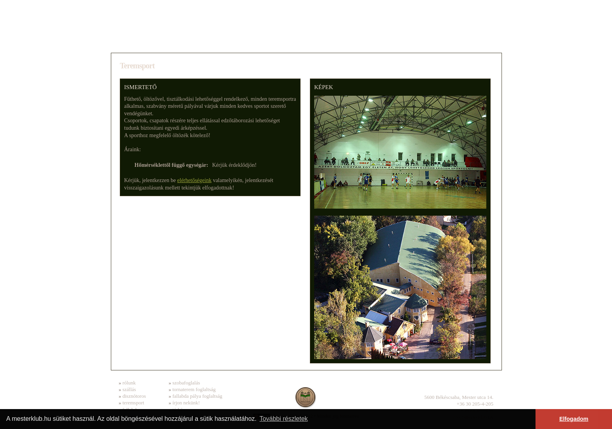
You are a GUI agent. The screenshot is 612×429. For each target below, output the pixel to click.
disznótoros (134, 396)
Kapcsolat (473, 41)
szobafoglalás (186, 383)
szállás (129, 389)
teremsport (133, 403)
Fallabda (423, 41)
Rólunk (135, 41)
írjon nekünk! (186, 403)
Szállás (178, 41)
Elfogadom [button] (573, 419)
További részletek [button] (284, 418)
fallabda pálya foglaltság (197, 396)
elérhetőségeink (194, 180)
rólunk (129, 383)
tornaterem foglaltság (194, 389)
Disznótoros (234, 41)
